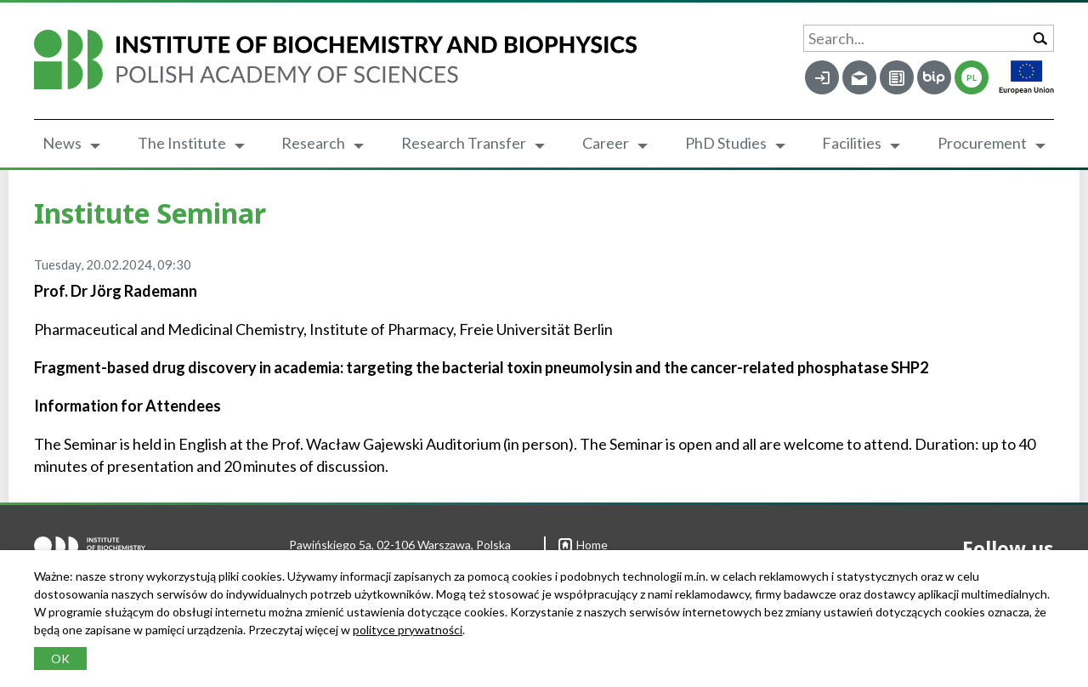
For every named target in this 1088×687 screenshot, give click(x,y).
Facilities (851, 142)
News (62, 142)
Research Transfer (463, 142)
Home (583, 544)
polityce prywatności (407, 629)
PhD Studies (726, 142)
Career (605, 142)
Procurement (982, 142)
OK (60, 658)
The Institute (182, 142)
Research (313, 142)
